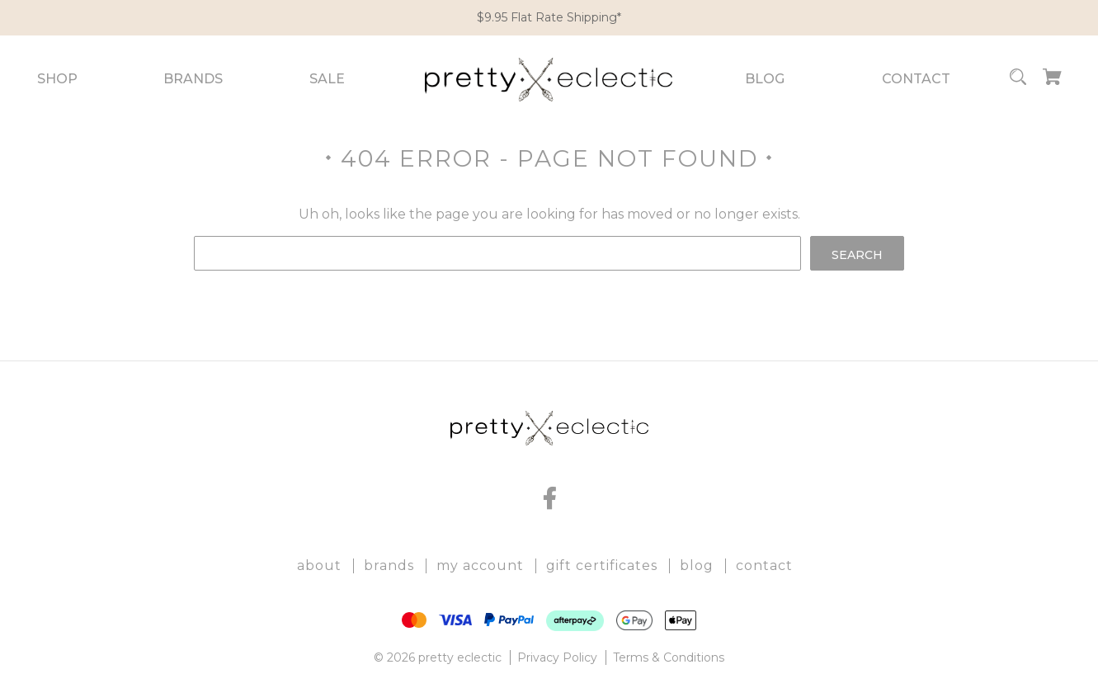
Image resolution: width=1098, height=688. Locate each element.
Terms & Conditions (668, 657)
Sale (327, 79)
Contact (916, 79)
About (319, 565)
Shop (57, 79)
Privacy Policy (557, 657)
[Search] (1017, 79)
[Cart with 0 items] (1052, 79)
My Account (480, 565)
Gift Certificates (601, 565)
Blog (765, 79)
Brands (193, 79)
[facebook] (549, 498)
